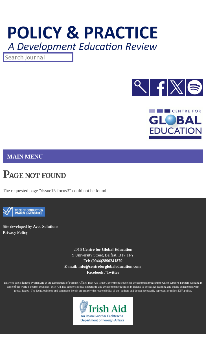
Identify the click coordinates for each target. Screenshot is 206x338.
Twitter (113, 272)
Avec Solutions (45, 226)
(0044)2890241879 (106, 260)
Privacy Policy (15, 232)
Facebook (95, 272)
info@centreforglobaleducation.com (109, 266)
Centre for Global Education (107, 249)
